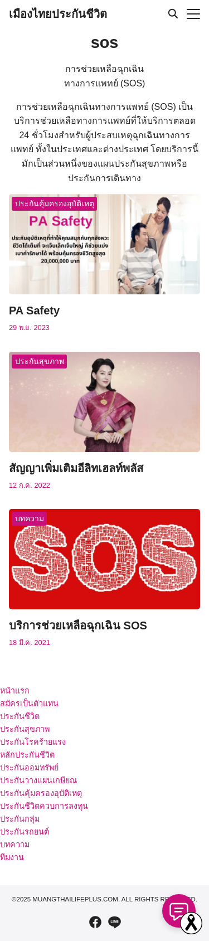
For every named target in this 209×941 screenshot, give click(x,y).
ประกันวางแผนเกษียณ (38, 780)
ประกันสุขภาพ (39, 361)
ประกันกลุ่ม (20, 818)
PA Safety (34, 310)
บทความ (29, 518)
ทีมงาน (12, 857)
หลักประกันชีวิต (27, 754)
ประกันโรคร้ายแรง (33, 742)
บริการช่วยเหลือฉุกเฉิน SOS (78, 625)
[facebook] (95, 922)
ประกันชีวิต (20, 716)
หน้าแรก (15, 690)
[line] (114, 922)
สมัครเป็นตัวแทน (29, 703)
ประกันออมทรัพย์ (29, 767)
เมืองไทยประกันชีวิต (58, 14)
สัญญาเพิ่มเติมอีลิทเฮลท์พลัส (76, 468)
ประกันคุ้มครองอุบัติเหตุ (54, 203)
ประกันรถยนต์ (24, 831)
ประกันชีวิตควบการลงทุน (44, 806)
